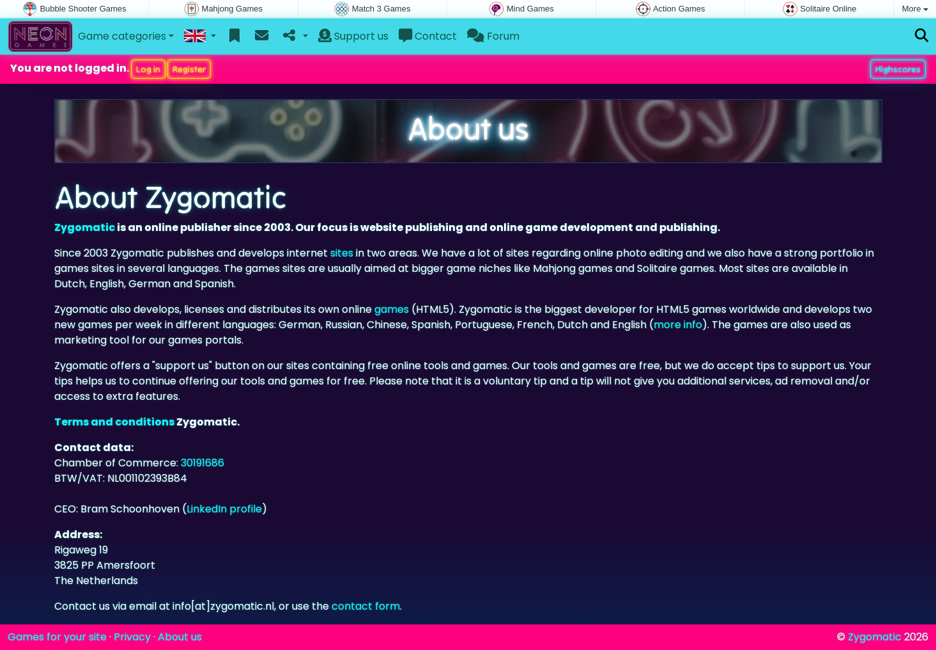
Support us (353, 36)
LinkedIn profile (224, 509)
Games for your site (57, 637)
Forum (493, 36)
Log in (148, 69)
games (391, 309)
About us (180, 637)
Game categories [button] (122, 36)
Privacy (132, 637)
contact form (366, 606)
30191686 (202, 463)
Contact (428, 36)
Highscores (898, 69)
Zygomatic (84, 227)
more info (678, 324)
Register (189, 69)
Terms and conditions (114, 422)
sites (341, 253)
